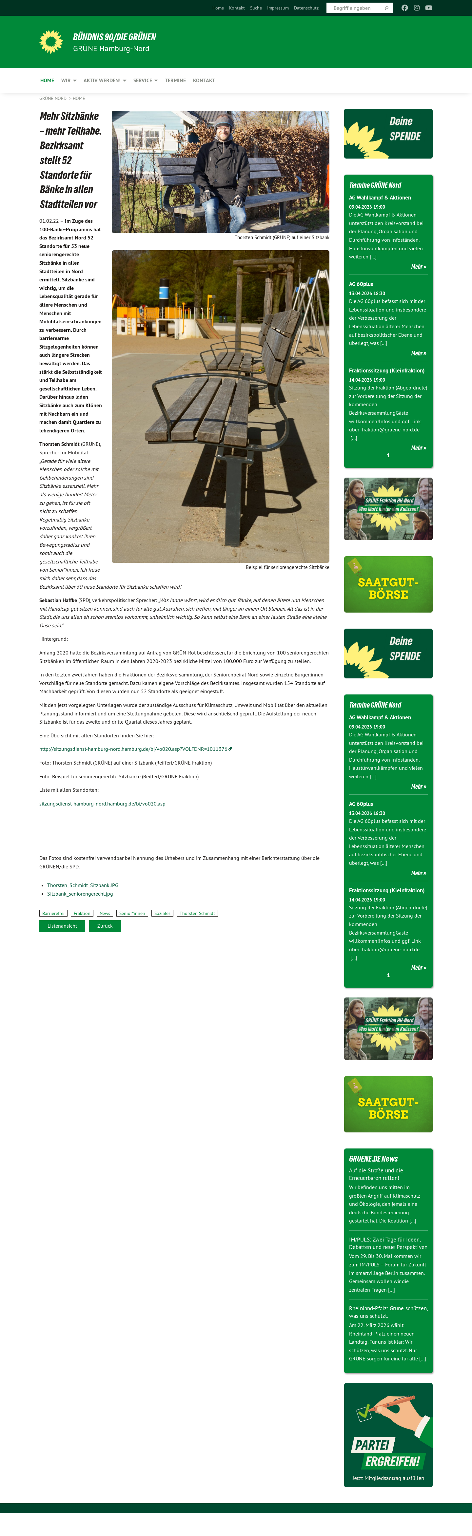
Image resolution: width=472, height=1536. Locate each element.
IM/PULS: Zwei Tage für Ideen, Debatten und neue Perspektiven (386, 1263)
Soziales (162, 913)
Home (218, 8)
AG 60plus (362, 284)
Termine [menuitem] (175, 80)
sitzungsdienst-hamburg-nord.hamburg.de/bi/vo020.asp (102, 803)
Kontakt (237, 8)
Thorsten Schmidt (197, 913)
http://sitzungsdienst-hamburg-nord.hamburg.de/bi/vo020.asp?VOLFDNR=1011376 (133, 749)
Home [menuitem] (47, 80)
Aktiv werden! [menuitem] (102, 80)
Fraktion (82, 913)
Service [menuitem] (142, 80)
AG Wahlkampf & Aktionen (383, 197)
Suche (256, 8)
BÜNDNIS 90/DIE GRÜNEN (120, 37)
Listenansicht (62, 925)
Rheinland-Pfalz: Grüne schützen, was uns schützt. (382, 1335)
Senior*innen (132, 913)
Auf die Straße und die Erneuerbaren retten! (378, 1190)
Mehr (417, 267)
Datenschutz (306, 8)
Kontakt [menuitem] (204, 80)
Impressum (278, 8)
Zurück (105, 925)
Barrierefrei (53, 913)
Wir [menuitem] (66, 80)
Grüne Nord (53, 98)
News (105, 913)
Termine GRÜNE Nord (379, 184)
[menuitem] (218, 8)
